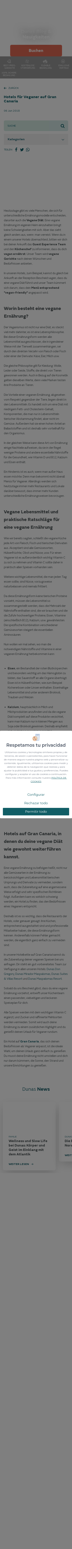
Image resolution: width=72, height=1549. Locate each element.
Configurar (36, 795)
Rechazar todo (36, 803)
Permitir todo (36, 811)
